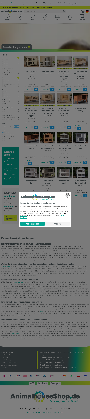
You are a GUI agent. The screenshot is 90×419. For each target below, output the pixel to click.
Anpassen (57, 223)
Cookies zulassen (32, 223)
